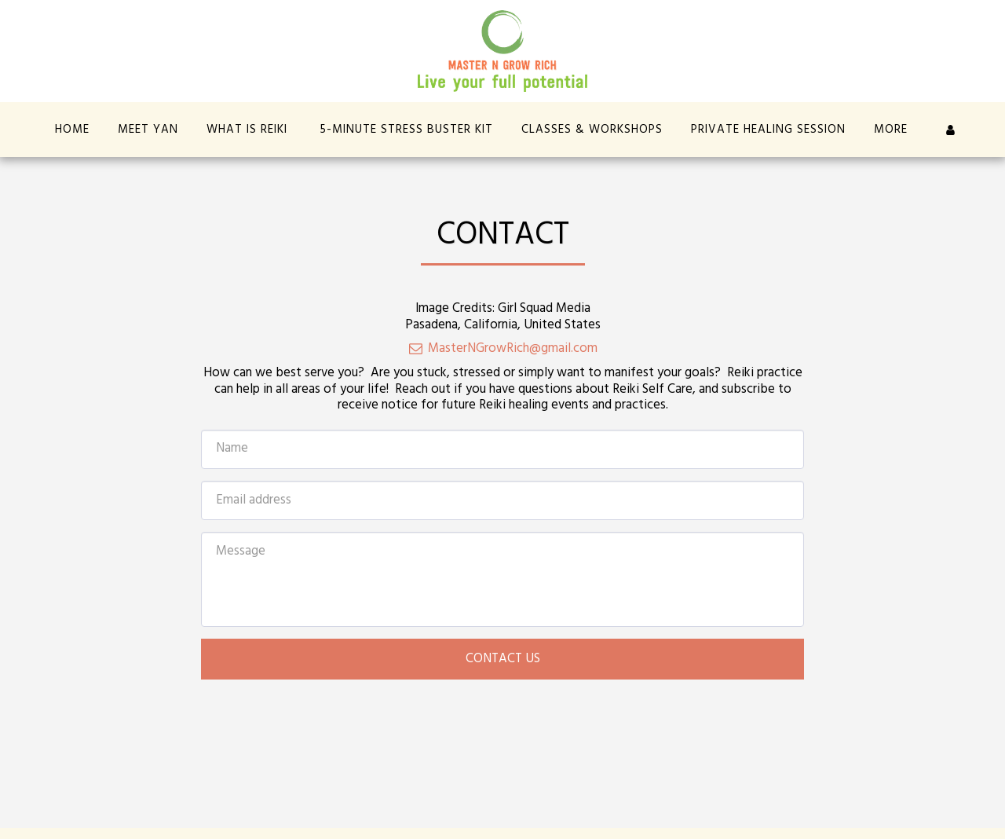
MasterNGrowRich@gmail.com (502, 349)
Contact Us (503, 659)
